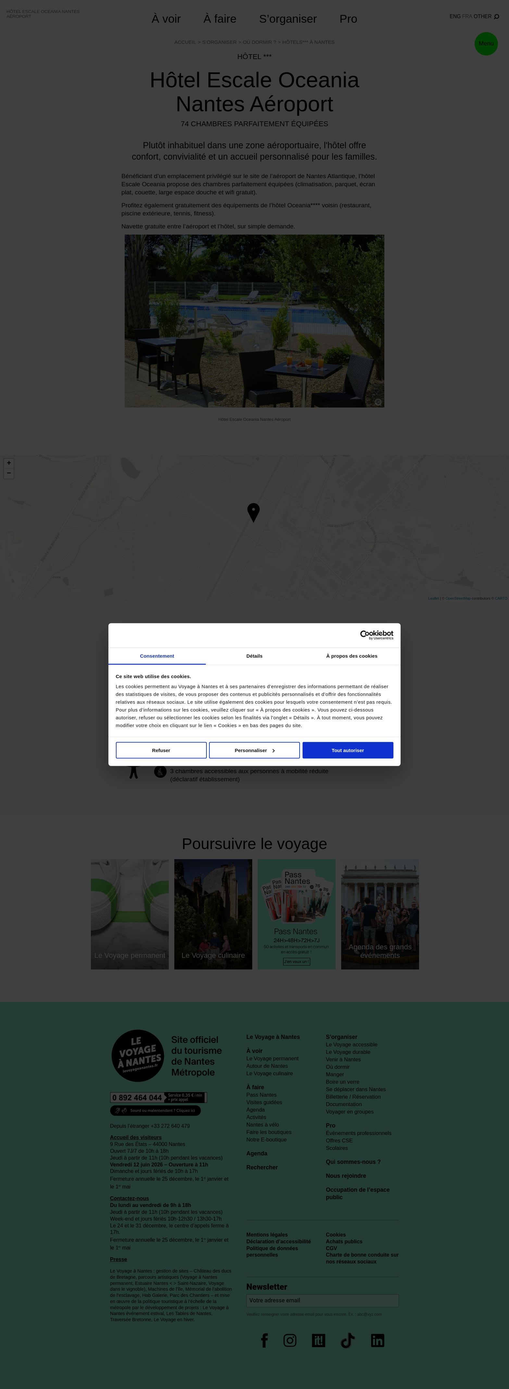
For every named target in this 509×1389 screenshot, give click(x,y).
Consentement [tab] (157, 655)
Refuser (161, 750)
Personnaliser (255, 750)
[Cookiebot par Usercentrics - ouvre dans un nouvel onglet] (365, 635)
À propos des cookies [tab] (352, 655)
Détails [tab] (254, 655)
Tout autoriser (348, 750)
